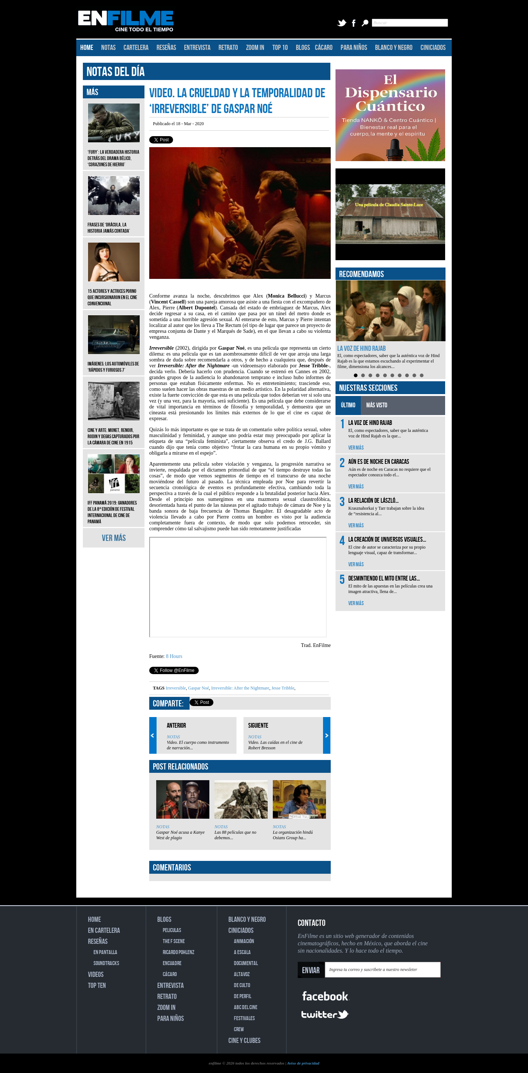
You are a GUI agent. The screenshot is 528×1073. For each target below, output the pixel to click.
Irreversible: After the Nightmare (239, 688)
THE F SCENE (174, 941)
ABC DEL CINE (245, 1007)
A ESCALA (242, 952)
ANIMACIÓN (244, 941)
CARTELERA (136, 47)
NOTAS (108, 47)
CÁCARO (324, 47)
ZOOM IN (255, 47)
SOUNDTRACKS (106, 963)
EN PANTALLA (105, 952)
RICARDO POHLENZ (178, 952)
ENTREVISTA (197, 47)
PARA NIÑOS (354, 47)
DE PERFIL (242, 996)
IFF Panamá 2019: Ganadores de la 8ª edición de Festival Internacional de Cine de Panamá (114, 507)
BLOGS (303, 47)
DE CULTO (242, 985)
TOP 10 (280, 47)
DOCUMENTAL (246, 963)
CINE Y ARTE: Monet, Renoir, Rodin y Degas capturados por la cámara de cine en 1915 (114, 431)
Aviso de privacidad (303, 1063)
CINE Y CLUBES (244, 1040)
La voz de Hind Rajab (361, 348)
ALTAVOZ (242, 974)
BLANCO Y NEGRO (393, 47)
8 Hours (174, 656)
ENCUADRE (172, 963)
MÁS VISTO (376, 405)
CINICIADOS (433, 47)
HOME (86, 47)
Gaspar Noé (198, 688)
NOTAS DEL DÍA (116, 72)
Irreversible (176, 688)
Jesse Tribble (282, 688)
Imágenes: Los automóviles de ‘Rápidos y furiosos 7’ (114, 361)
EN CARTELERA (104, 930)
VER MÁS (114, 538)
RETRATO (228, 47)
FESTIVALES (244, 1018)
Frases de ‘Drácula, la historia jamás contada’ (114, 222)
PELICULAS (172, 930)
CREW (239, 1029)
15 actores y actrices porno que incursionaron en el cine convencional (114, 292)
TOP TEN (97, 985)
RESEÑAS (166, 47)
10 (421, 375)
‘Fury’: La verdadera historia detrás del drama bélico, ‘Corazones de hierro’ (114, 153)
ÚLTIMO (348, 405)
